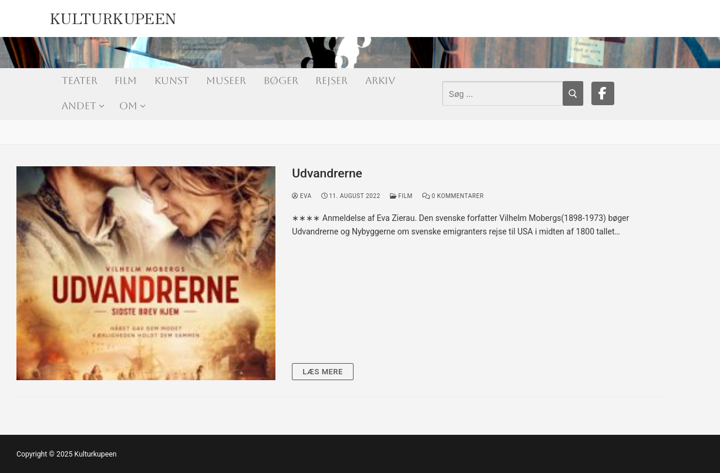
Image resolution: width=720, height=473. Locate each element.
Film (401, 196)
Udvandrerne (327, 173)
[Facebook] (603, 93)
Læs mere (322, 371)
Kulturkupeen (113, 16)
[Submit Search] (573, 93)
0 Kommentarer (453, 196)
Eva (301, 196)
